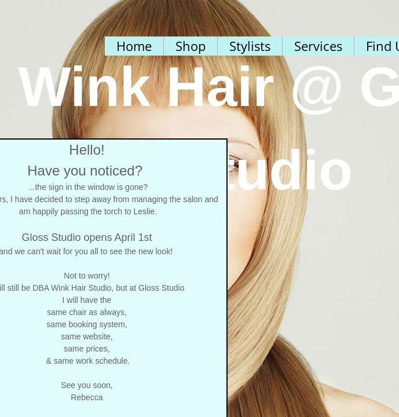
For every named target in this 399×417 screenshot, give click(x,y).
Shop (190, 45)
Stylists (249, 45)
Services (318, 45)
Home (134, 45)
